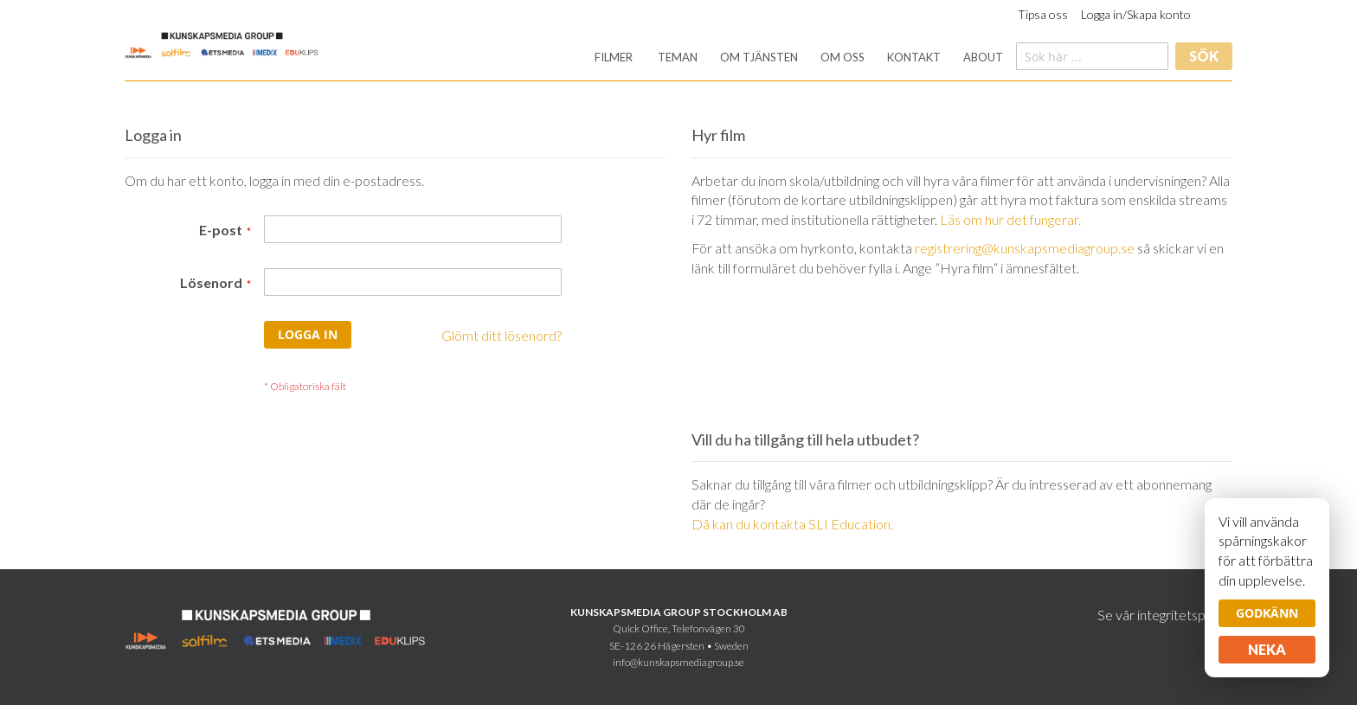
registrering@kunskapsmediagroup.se (1025, 248)
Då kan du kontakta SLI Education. (792, 524)
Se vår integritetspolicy (1164, 614)
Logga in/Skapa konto (1136, 14)
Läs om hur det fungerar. (1010, 219)
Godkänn (1267, 613)
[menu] (799, 57)
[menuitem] (614, 57)
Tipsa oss (1043, 14)
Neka (1267, 649)
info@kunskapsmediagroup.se (678, 662)
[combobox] (1092, 56)
